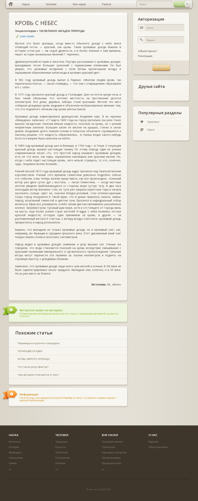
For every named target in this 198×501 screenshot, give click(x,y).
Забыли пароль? (147, 51)
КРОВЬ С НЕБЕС (36, 23)
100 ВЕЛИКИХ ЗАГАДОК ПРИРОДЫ (62, 31)
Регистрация (145, 56)
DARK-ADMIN (27, 36)
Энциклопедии (25, 31)
